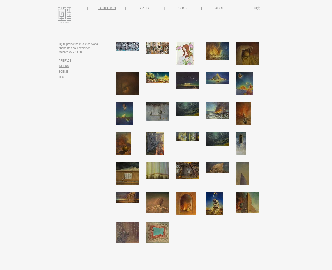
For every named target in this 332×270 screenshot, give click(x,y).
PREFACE (65, 60)
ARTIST (145, 8)
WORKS (64, 66)
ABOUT (220, 8)
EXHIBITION (107, 8)
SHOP (183, 8)
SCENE (63, 71)
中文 (257, 8)
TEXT (62, 77)
